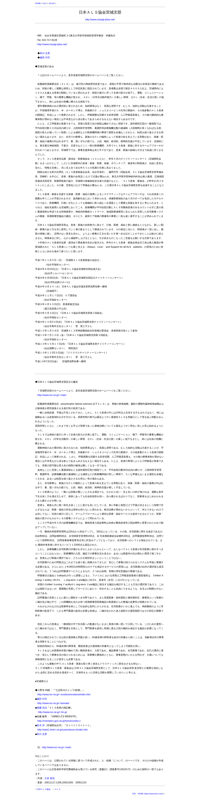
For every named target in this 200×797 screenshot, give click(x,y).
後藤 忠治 (42, 707)
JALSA (52, 3)
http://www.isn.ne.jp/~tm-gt (52, 712)
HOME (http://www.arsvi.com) (150, 794)
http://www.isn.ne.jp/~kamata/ (53, 703)
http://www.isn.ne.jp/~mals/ (51, 395)
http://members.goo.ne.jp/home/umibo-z (59, 720)
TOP (134, 794)
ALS (45, 3)
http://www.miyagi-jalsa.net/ (100, 19)
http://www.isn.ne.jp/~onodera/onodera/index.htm (64, 694)
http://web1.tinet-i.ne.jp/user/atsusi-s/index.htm (62, 729)
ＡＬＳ (58, 789)
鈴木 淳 (41, 725)
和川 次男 (45, 53)
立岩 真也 (50, 778)
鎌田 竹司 (45, 57)
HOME (38, 3)
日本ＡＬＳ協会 (44, 789)
